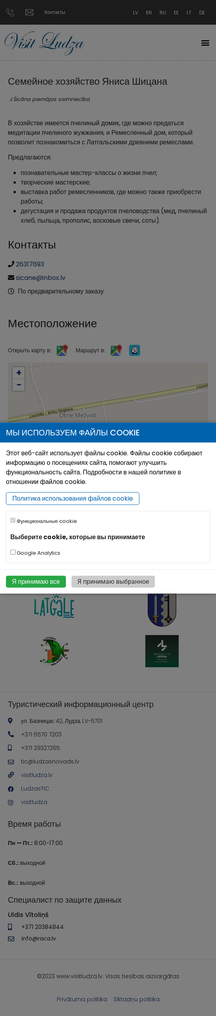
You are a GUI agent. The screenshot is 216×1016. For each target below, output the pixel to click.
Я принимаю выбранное (113, 581)
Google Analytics (35, 553)
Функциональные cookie (43, 521)
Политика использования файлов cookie (72, 498)
